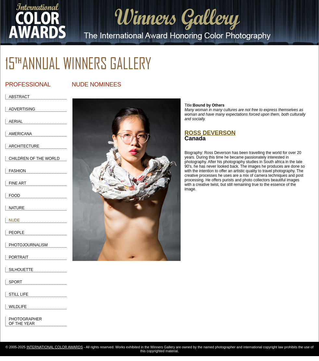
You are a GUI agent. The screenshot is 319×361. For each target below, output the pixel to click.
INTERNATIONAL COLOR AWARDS (55, 347)
